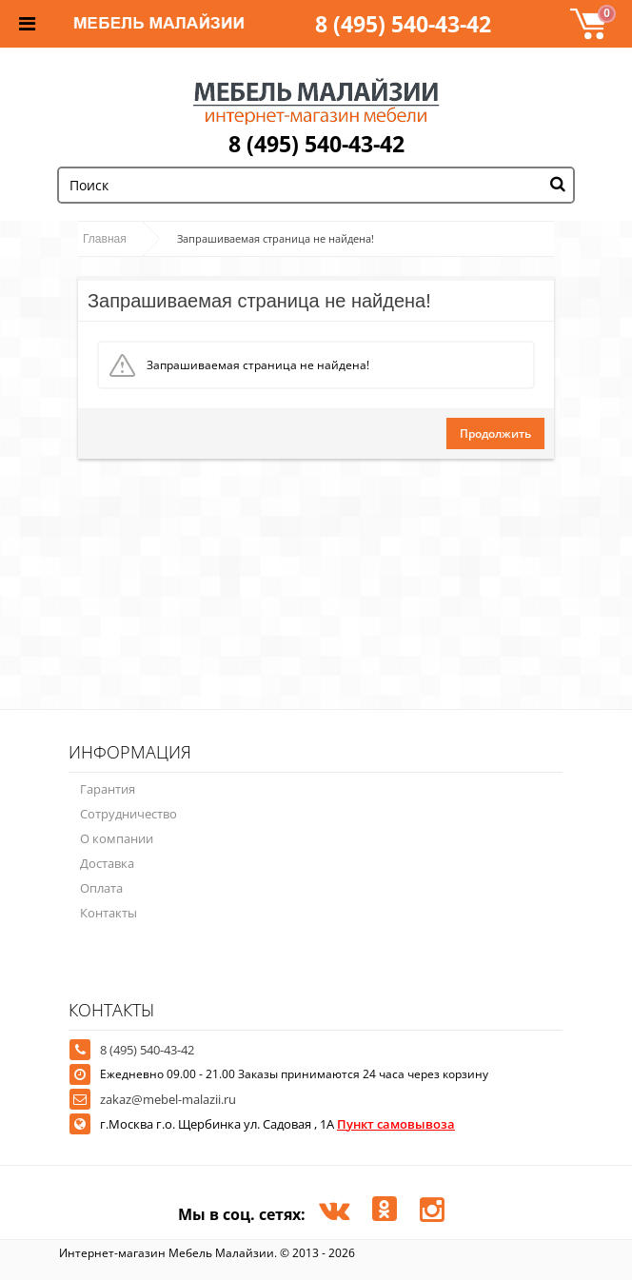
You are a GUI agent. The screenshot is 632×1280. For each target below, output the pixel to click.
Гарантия (107, 789)
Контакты (108, 912)
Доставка (107, 863)
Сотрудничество (128, 813)
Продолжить (495, 433)
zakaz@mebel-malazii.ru (168, 1099)
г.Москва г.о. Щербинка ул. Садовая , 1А (277, 1123)
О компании (116, 838)
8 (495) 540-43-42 (403, 24)
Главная (105, 239)
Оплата (101, 887)
